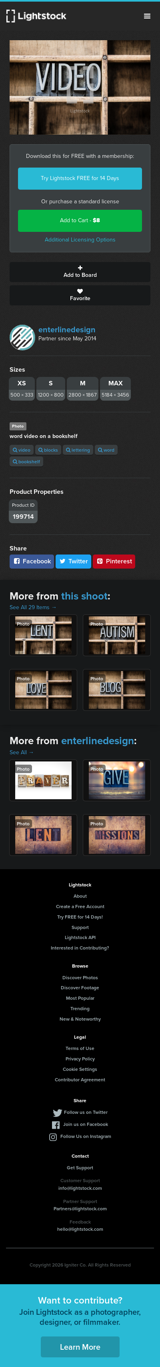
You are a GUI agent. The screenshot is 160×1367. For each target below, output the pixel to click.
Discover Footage (80, 987)
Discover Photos (80, 977)
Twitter (73, 561)
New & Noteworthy (80, 1018)
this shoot (84, 596)
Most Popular (80, 998)
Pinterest (114, 561)
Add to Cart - (80, 220)
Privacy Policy (80, 1058)
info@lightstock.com (80, 1188)
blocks (48, 449)
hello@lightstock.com (80, 1229)
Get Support (80, 1167)
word (106, 449)
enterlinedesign (67, 329)
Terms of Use (80, 1048)
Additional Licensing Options (80, 239)
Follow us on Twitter (86, 1112)
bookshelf (26, 461)
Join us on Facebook (85, 1124)
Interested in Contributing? (80, 947)
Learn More (80, 1347)
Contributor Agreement (80, 1079)
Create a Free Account (80, 906)
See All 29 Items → (33, 607)
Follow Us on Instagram (85, 1136)
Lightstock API (80, 937)
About (80, 895)
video (21, 449)
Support (80, 927)
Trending (80, 1008)
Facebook (32, 561)
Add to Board (80, 272)
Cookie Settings (80, 1069)
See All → (22, 752)
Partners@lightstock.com (80, 1208)
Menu (147, 16)
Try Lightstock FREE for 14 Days (80, 178)
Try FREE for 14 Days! (80, 916)
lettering (78, 449)
